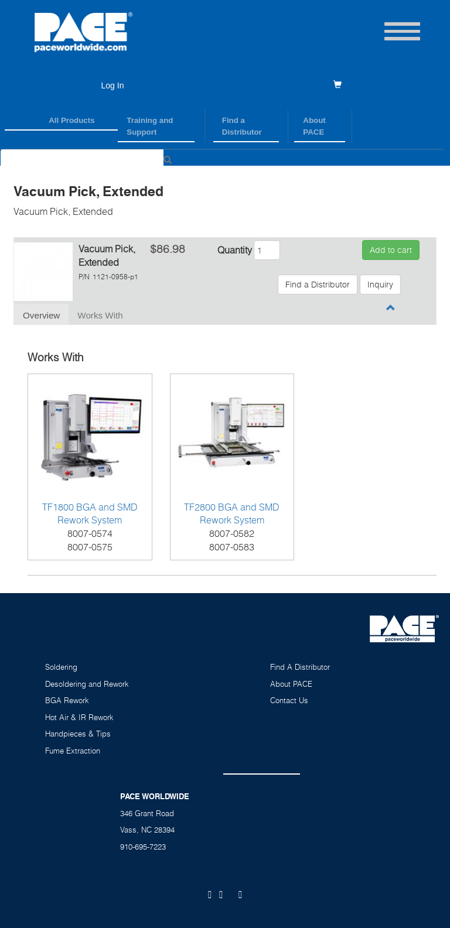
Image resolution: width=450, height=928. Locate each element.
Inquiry (380, 284)
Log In (112, 85)
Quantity (234, 250)
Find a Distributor (242, 126)
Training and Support (150, 126)
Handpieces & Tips (78, 733)
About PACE (314, 126)
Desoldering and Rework (87, 684)
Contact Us (289, 700)
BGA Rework (67, 700)
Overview (41, 315)
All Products (71, 120)
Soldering (61, 667)
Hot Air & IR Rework (79, 717)
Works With (99, 315)
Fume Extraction (72, 750)
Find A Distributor (300, 667)
